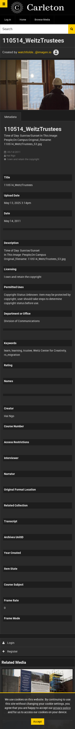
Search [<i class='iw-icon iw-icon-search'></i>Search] (71, 29)
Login (8, 643)
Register (10, 651)
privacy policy (62, 708)
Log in (7, 19)
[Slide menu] (3, 3)
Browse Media (42, 19)
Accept (37, 721)
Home (23, 19)
